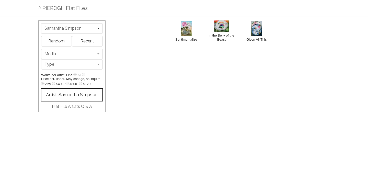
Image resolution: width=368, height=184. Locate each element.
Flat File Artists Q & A (72, 106)
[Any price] (42, 83)
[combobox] (72, 28)
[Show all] (83, 74)
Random (56, 41)
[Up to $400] (53, 83)
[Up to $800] (67, 83)
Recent (87, 41)
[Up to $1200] (80, 83)
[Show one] (75, 74)
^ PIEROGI (50, 8)
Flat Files (77, 8)
